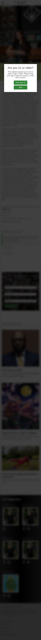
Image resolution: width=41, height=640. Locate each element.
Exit (20, 87)
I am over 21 (20, 82)
